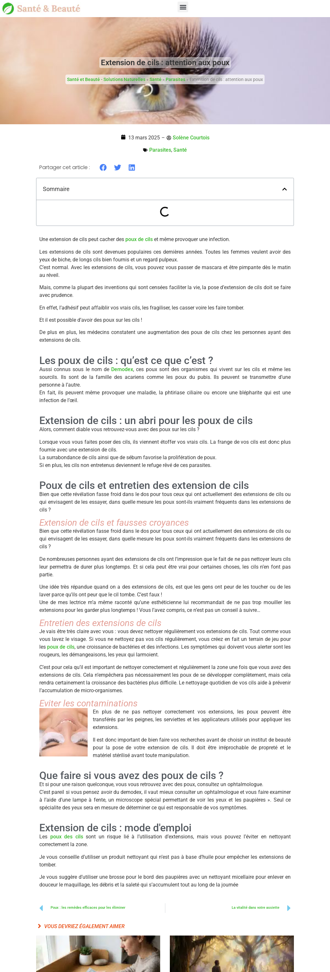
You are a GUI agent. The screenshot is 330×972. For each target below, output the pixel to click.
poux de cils (139, 239)
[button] (183, 7)
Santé (155, 79)
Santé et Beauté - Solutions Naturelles (106, 79)
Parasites (175, 79)
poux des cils (66, 837)
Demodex (122, 369)
